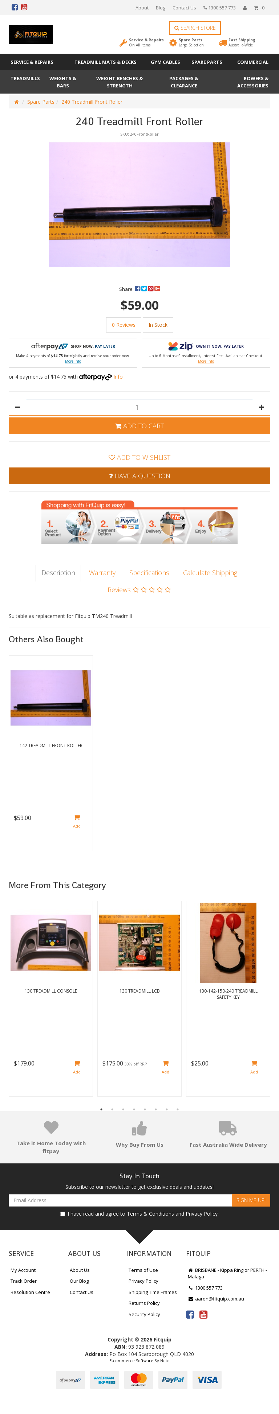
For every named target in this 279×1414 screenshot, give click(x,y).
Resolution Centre (30, 1292)
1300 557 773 (219, 7)
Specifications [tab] (149, 572)
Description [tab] (58, 572)
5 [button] (145, 1109)
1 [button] (101, 1109)
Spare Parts (191, 42)
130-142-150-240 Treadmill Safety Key (228, 994)
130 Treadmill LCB (140, 991)
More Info (73, 361)
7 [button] (166, 1109)
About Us (80, 1270)
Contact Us (184, 7)
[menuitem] (138, 289)
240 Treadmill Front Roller (91, 101)
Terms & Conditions (150, 1213)
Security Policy (144, 1314)
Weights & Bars (62, 82)
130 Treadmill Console (51, 991)
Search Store (195, 27)
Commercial (252, 62)
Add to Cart (139, 425)
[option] (139, 203)
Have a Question (139, 475)
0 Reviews (124, 324)
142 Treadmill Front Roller (51, 745)
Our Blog (79, 1281)
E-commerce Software (131, 1360)
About (142, 7)
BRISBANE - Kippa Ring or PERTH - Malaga (227, 1273)
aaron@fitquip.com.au (216, 1298)
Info (118, 376)
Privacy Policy (202, 1213)
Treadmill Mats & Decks (105, 62)
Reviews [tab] (139, 589)
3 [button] (123, 1109)
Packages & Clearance (183, 82)
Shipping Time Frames (153, 1292)
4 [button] (134, 1109)
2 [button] (112, 1109)
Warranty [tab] (102, 572)
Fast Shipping (242, 42)
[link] (190, 1314)
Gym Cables (165, 62)
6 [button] (155, 1109)
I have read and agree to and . (139, 1213)
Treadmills (25, 78)
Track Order (24, 1281)
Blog (160, 7)
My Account (23, 1270)
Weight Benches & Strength (119, 82)
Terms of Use (143, 1270)
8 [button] (177, 1109)
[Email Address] (120, 1200)
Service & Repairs (146, 42)
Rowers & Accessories (252, 82)
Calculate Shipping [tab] (210, 572)
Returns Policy (144, 1303)
